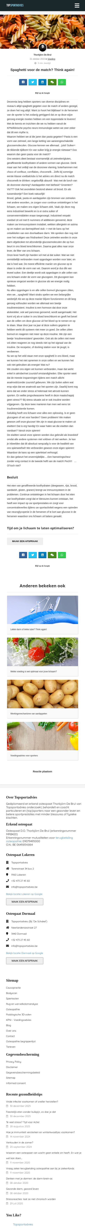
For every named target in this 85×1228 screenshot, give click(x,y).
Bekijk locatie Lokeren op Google (24, 894)
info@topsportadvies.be (24, 886)
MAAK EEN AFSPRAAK (25, 541)
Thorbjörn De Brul (42, 55)
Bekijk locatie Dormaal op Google (24, 953)
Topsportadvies (23, 1224)
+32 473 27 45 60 (20, 880)
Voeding (51, 59)
